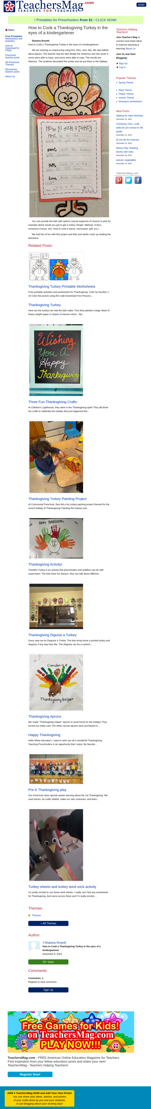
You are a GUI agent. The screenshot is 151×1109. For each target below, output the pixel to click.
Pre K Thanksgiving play (47, 790)
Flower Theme (126, 94)
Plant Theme (125, 90)
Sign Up (48, 989)
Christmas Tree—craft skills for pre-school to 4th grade (129, 128)
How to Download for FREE (12, 48)
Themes (36, 915)
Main (11, 30)
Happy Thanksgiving (44, 735)
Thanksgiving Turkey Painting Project (57, 499)
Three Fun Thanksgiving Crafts (52, 402)
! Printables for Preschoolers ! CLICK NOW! (75, 20)
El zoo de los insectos (127, 139)
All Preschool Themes (12, 63)
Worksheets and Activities (13, 38)
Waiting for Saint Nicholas (129, 115)
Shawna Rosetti (55, 942)
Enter (141, 4)
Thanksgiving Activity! (45, 564)
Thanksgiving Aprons (44, 716)
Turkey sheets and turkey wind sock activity (62, 887)
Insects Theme (126, 97)
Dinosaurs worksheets (130, 101)
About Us (10, 76)
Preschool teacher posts (12, 56)
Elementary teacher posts (12, 70)
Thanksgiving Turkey (44, 305)
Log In (122, 67)
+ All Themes (48, 923)
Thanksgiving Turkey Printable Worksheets (61, 286)
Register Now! (30, 1074)
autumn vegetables (126, 160)
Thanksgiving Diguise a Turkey (52, 635)
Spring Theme (126, 82)
